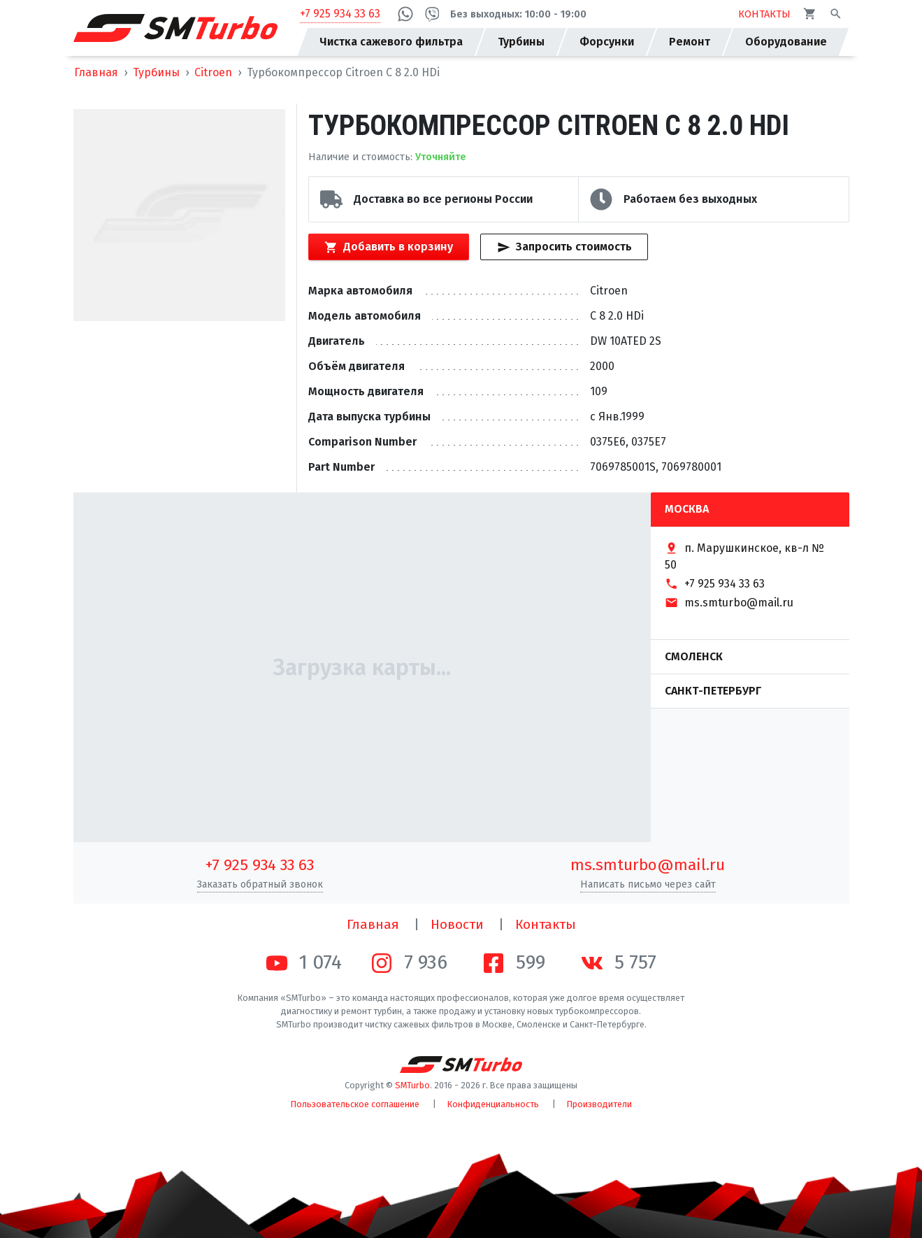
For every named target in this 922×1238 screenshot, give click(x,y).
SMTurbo (412, 1085)
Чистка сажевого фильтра (391, 41)
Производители (599, 1104)
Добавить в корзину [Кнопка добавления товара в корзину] (388, 247)
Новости (457, 924)
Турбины (156, 72)
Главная (96, 72)
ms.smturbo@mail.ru (647, 864)
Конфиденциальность (493, 1104)
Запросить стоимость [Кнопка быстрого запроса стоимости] (564, 247)
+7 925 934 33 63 (340, 13)
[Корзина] (810, 13)
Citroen (213, 72)
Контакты (545, 924)
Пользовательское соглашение (355, 1104)
